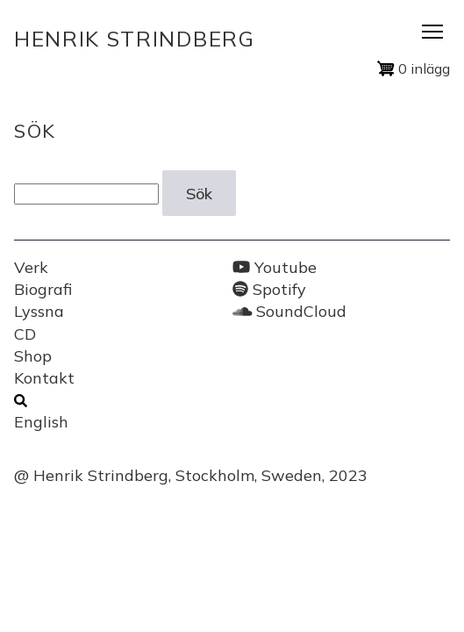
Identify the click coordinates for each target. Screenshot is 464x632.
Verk (31, 267)
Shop (33, 356)
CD (25, 334)
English (41, 422)
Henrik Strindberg (134, 38)
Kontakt (44, 378)
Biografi (43, 289)
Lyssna (39, 311)
